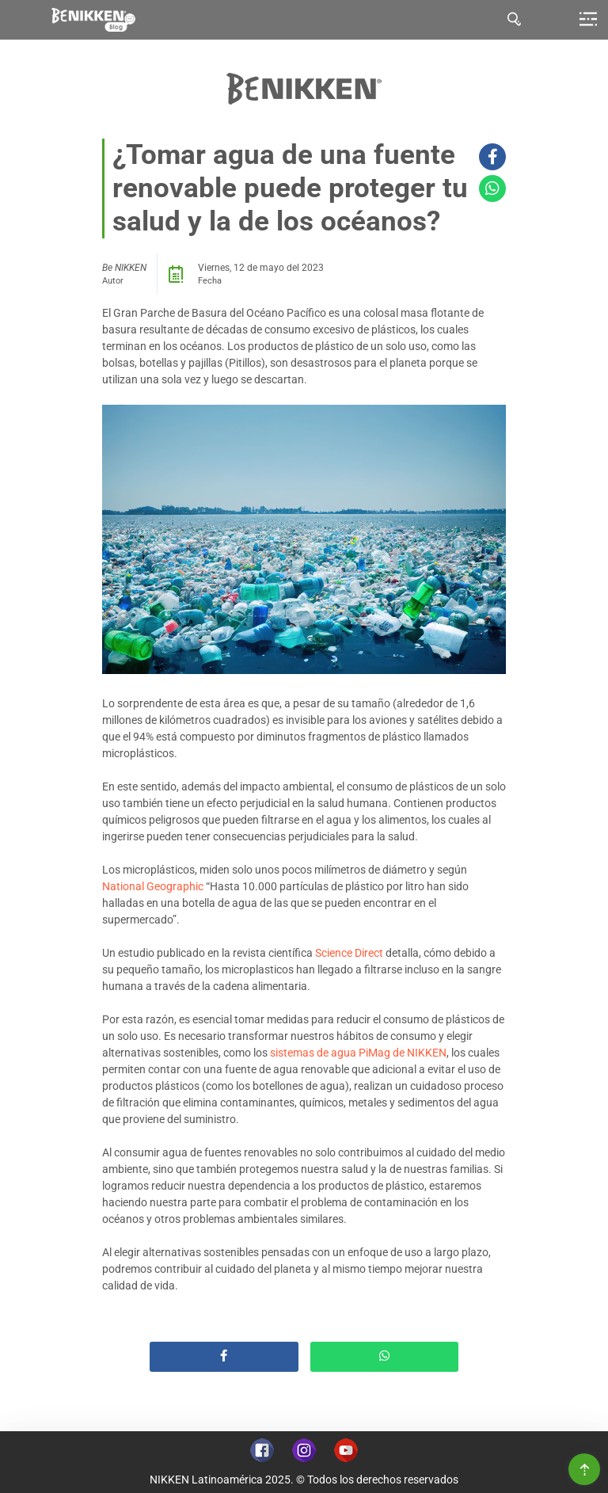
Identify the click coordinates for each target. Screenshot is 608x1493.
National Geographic (152, 886)
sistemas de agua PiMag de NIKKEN (358, 1052)
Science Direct (349, 952)
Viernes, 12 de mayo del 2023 (261, 267)
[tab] (514, 20)
